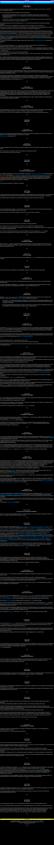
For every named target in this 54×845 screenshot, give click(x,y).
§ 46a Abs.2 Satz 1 (49, 536)
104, (49, 527)
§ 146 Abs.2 (22, 526)
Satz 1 (24, 23)
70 (23, 1)
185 (33, 1)
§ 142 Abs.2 (21, 449)
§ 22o (30, 536)
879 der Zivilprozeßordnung (33, 769)
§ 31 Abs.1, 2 (43, 538)
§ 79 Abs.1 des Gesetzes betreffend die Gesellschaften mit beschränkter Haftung (31, 175)
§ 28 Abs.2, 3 (30, 423)
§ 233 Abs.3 (40, 526)
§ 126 (47, 45)
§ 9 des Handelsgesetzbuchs (8, 35)
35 (21, 1)
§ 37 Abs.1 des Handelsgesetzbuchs (11, 297)
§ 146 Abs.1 (12, 623)
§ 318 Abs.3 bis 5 (47, 526)
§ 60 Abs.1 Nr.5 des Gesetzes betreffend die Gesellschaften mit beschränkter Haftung (32, 499)
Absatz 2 (40, 466)
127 (49, 596)
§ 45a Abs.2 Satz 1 (36, 536)
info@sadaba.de (41, 821)
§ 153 (21, 787)
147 (27, 526)
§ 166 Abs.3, (35, 526)
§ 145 (9, 573)
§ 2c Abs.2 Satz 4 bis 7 (24, 536)
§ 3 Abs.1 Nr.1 (19, 479)
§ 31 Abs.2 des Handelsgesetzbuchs (13, 327)
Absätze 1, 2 (11, 449)
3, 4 (41, 536)
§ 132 (41, 231)
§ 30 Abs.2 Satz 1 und (30, 538)
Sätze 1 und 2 (5, 384)
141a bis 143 (4, 598)
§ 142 (30, 417)
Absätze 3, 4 (11, 611)
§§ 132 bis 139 (20, 298)
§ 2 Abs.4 (23, 538)
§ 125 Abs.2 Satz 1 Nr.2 (24, 595)
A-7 (1, 2)
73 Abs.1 (37, 527)
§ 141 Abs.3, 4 (26, 405)
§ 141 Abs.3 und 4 (12, 377)
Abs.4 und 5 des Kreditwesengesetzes (8, 538)
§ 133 (8, 243)
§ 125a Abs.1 (10, 596)
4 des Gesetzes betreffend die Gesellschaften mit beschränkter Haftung (39, 479)
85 (41, 527)
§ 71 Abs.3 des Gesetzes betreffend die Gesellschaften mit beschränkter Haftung (30, 534)
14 (30, 173)
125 (30, 1)
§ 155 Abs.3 (19, 767)
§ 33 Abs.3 (30, 527)
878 (26, 769)
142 (51, 436)
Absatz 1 (18, 15)
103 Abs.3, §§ (45, 527)
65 (22, 1)
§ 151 (10, 731)
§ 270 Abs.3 (25, 529)
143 (53, 436)
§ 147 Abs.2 (5, 529)
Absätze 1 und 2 (7, 379)
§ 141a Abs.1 (9, 600)
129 (51, 596)
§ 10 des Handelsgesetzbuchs (26, 336)
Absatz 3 (16, 45)
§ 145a (2, 647)
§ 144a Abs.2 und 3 (10, 502)
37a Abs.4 (34, 173)
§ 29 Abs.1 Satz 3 (4, 136)
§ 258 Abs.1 (12, 529)
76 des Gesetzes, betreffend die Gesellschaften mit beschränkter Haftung (31, 441)
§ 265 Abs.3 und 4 (18, 529)
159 (31, 1)
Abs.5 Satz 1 (37, 538)
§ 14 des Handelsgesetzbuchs (39, 40)
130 (1, 598)
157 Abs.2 (30, 526)
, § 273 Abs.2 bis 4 (31, 529)
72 (24, 1)
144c (10, 598)
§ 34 (22, 79)
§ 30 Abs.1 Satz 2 (12, 419)
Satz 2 (31, 595)
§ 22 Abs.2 (34, 257)
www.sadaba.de (27, 823)
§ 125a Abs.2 (39, 173)
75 (15, 441)
